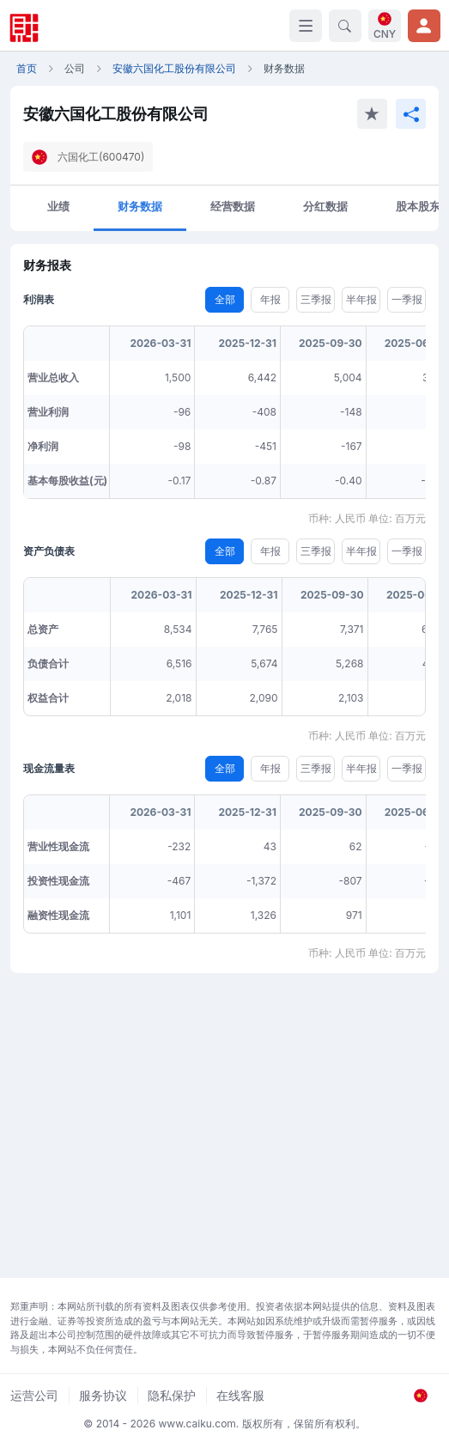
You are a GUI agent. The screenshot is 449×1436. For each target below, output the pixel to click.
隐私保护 (172, 1395)
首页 (26, 68)
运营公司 (34, 1395)
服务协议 (103, 1395)
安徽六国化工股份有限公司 (174, 68)
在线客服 (240, 1395)
